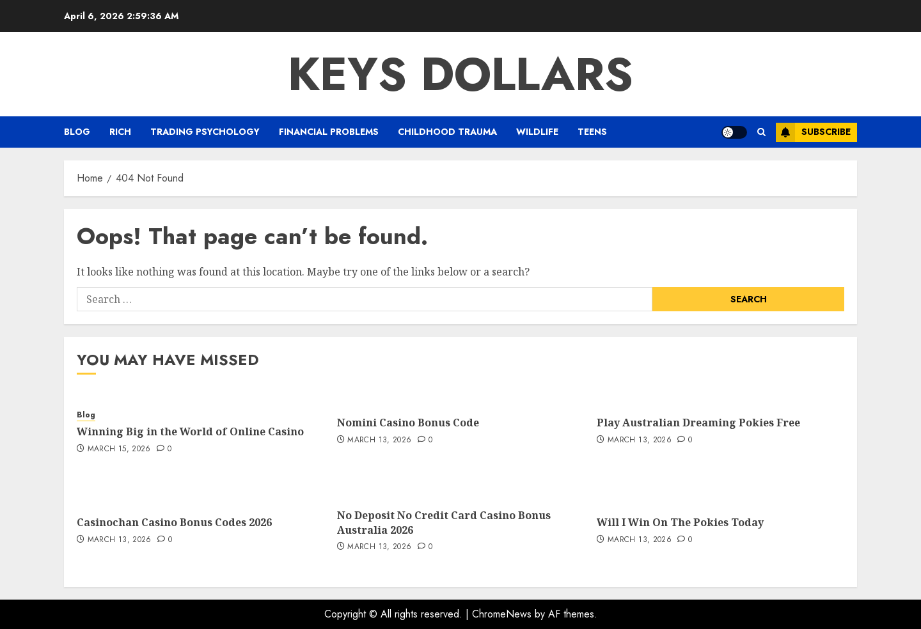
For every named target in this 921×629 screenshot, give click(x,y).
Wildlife (537, 131)
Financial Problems (329, 131)
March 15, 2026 (119, 449)
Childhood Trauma (447, 131)
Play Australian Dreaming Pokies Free (698, 422)
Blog (77, 131)
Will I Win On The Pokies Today (680, 522)
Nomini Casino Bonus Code (408, 422)
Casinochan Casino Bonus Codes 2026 (174, 522)
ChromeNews (501, 614)
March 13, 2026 (379, 440)
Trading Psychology (205, 131)
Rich (120, 131)
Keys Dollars (460, 74)
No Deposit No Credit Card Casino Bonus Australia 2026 (444, 522)
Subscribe (813, 132)
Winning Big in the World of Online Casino (190, 431)
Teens (592, 131)
